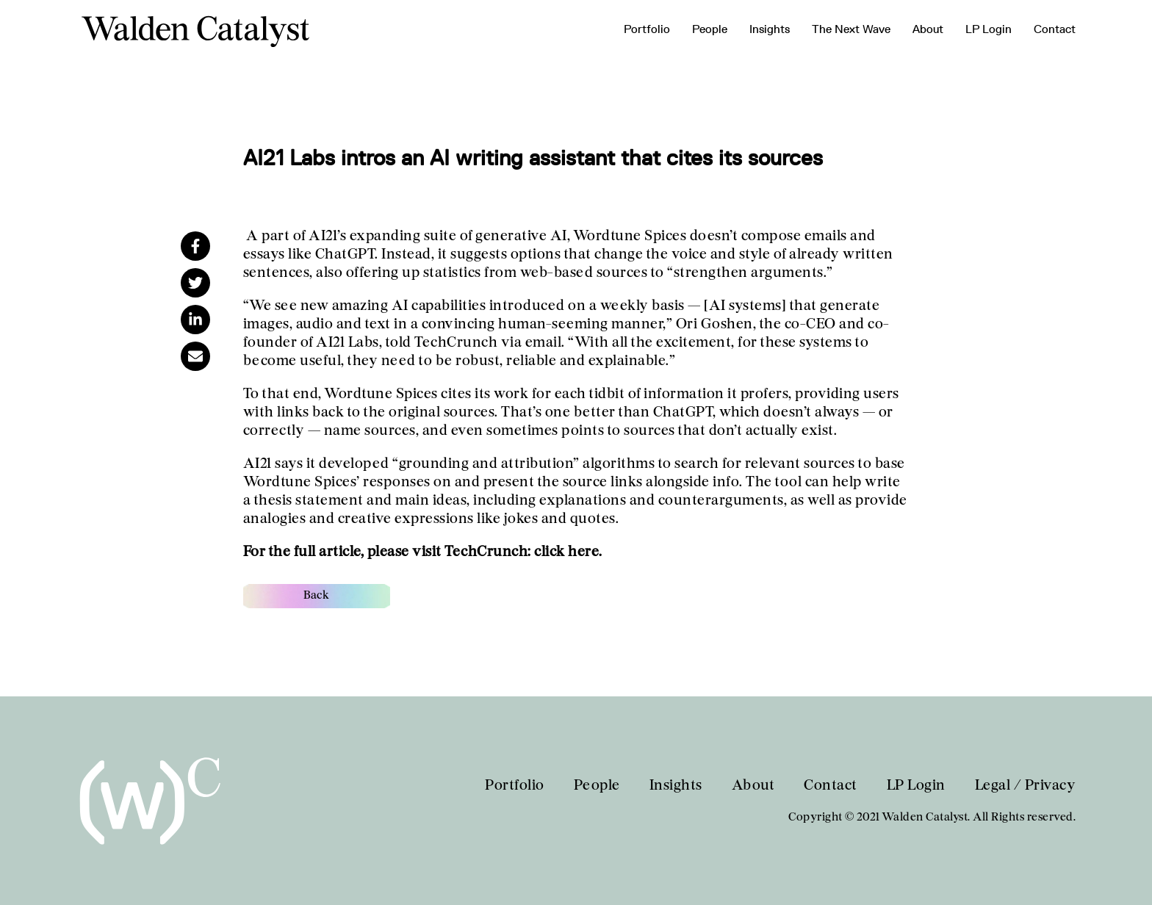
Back (316, 596)
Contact (1055, 29)
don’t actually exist (771, 431)
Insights (769, 29)
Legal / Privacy (1025, 786)
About (927, 29)
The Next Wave (851, 29)
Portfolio (647, 29)
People (709, 29)
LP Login (988, 29)
